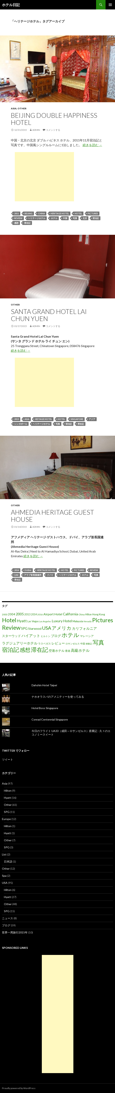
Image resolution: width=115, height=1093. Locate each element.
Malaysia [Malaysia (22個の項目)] (78, 621)
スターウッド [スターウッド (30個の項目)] (11, 636)
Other (22, 108)
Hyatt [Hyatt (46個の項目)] (22, 620)
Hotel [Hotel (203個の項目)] (9, 620)
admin (36, 129)
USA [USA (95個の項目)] (46, 628)
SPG (6, 811)
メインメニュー (110, 4)
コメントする (53, 129)
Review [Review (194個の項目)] (11, 627)
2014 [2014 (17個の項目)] (34, 614)
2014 (16, 570)
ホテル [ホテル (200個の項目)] (70, 634)
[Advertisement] (44, 176)
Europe (6, 819)
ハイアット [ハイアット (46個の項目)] (31, 635)
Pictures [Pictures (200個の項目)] (102, 620)
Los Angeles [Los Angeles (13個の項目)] (45, 621)
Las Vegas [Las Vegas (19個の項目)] (33, 621)
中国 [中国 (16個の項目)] (82, 643)
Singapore (77, 419)
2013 (16, 419)
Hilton (7, 790)
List (4, 854)
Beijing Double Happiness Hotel (54, 118)
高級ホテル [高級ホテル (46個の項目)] (80, 650)
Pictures (93, 213)
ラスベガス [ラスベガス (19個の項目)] (44, 643)
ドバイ (50, 575)
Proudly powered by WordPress (19, 1088)
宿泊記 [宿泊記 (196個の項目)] (10, 649)
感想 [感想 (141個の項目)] (25, 650)
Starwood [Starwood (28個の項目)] (34, 628)
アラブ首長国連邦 (32, 575)
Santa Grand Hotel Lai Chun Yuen (49, 314)
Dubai (27, 570)
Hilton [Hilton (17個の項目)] (88, 614)
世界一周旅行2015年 (15, 932)
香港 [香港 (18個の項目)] (67, 650)
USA (4, 882)
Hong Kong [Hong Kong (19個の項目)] (98, 614)
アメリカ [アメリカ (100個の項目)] (61, 628)
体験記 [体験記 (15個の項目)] (89, 643)
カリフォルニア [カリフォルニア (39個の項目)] (84, 628)
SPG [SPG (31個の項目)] (24, 629)
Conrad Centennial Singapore (50, 719)
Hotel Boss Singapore (45, 708)
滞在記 (27, 223)
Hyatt (7, 797)
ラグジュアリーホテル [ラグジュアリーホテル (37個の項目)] (19, 643)
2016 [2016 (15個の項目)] (40, 614)
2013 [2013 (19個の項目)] (27, 614)
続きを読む (92, 145)
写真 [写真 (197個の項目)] (98, 642)
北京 (85, 218)
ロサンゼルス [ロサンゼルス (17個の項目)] (72, 643)
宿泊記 (96, 218)
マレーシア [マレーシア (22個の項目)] (87, 636)
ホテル (54, 218)
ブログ (6, 925)
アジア (92, 419)
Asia (14, 108)
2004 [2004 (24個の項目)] (11, 614)
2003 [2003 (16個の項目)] (4, 614)
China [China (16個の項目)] (82, 614)
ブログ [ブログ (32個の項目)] (56, 636)
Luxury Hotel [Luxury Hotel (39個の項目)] (62, 621)
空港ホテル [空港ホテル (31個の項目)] (57, 651)
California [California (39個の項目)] (70, 614)
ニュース (7, 918)
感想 (16, 223)
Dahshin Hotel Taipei (44, 685)
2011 (16, 213)
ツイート (7, 759)
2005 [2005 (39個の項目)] (20, 614)
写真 (75, 218)
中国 (65, 218)
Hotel (78, 213)
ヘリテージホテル (36, 218)
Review (18, 218)
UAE (16, 575)
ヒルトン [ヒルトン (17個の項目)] (45, 636)
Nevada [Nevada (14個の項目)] (88, 621)
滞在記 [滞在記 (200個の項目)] (39, 649)
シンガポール (20, 424)
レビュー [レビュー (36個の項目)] (58, 643)
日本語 (8, 861)
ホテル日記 (11, 5)
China (41, 213)
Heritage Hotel (59, 213)
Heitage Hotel (43, 419)
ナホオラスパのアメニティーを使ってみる (58, 696)
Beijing (28, 213)
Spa (4, 875)
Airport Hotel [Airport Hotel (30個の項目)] (52, 614)
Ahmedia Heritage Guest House (52, 515)
